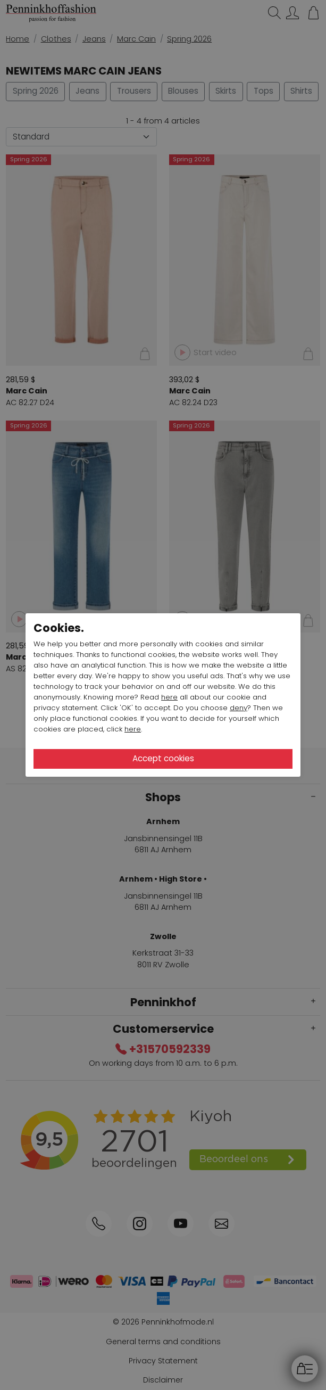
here (169, 697)
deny (238, 708)
